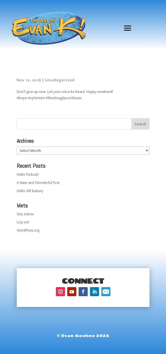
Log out (23, 222)
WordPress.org (28, 230)
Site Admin (25, 214)
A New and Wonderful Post (38, 183)
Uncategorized (60, 80)
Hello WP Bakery (30, 191)
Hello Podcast (28, 174)
